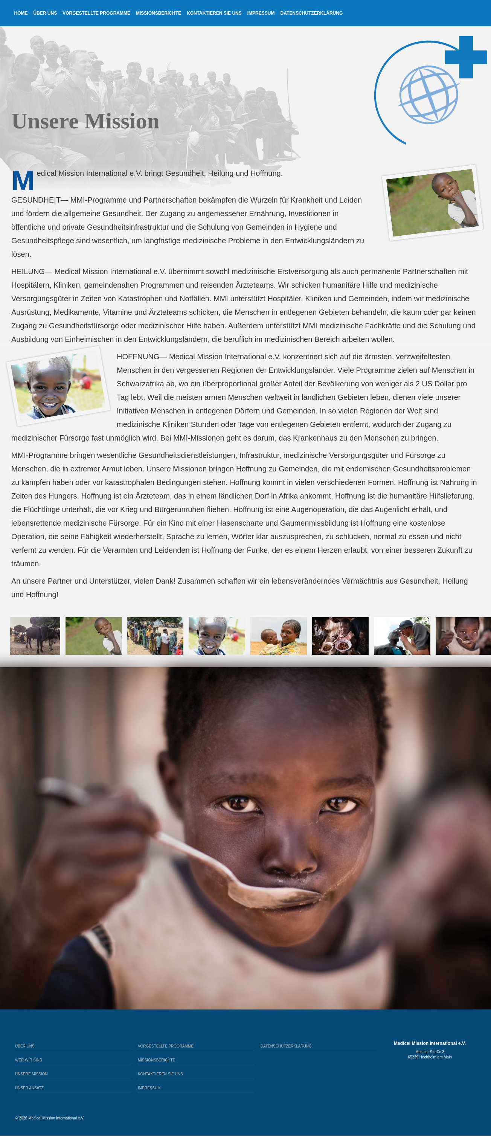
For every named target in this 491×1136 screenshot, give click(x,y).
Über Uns (45, 13)
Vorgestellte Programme (96, 13)
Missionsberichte (158, 13)
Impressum (261, 13)
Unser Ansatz (29, 1088)
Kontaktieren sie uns (214, 13)
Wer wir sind (28, 1060)
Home (21, 13)
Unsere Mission (31, 1074)
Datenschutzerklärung (311, 13)
